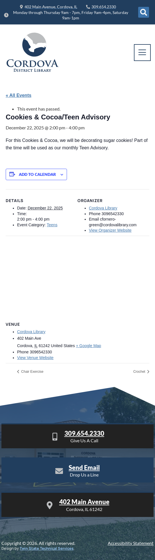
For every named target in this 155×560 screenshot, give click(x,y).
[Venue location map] (77, 277)
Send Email (84, 467)
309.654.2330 (84, 433)
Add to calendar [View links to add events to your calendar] (37, 174)
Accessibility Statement (131, 543)
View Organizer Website (110, 230)
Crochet (139, 372)
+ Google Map (88, 345)
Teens (52, 225)
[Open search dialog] (143, 12)
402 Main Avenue (84, 502)
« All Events (18, 95)
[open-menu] (142, 52)
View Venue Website (35, 357)
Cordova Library (103, 208)
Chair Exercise (31, 372)
